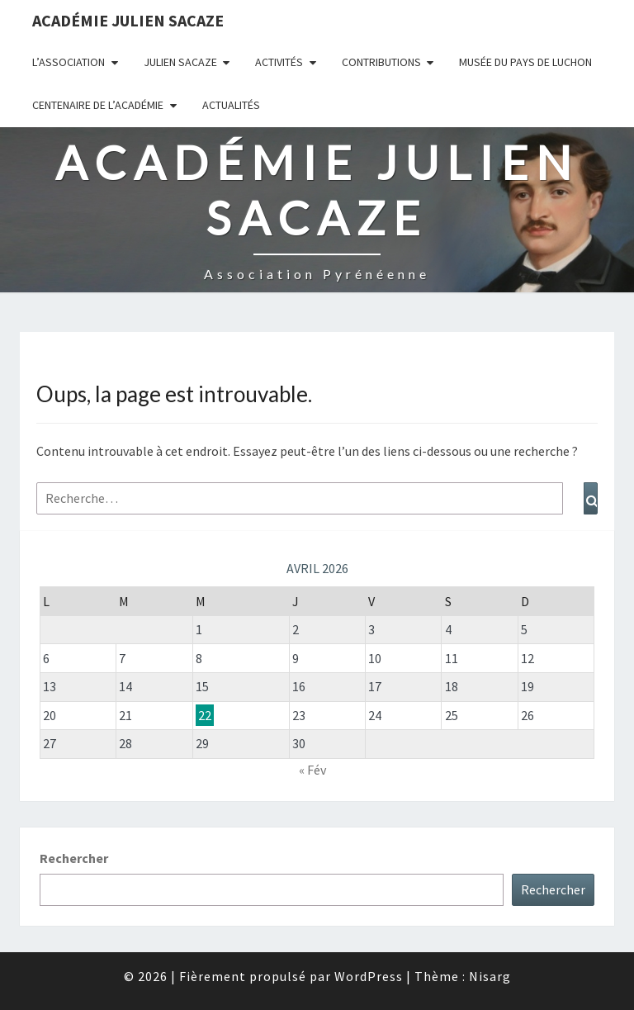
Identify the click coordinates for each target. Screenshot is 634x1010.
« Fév (312, 769)
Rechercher (74, 858)
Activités (279, 62)
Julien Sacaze (180, 62)
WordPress (368, 976)
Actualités (231, 104)
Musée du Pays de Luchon (525, 62)
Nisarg (490, 976)
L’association (68, 62)
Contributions (381, 62)
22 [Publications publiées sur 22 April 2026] (204, 715)
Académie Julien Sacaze (128, 20)
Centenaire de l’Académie (97, 104)
